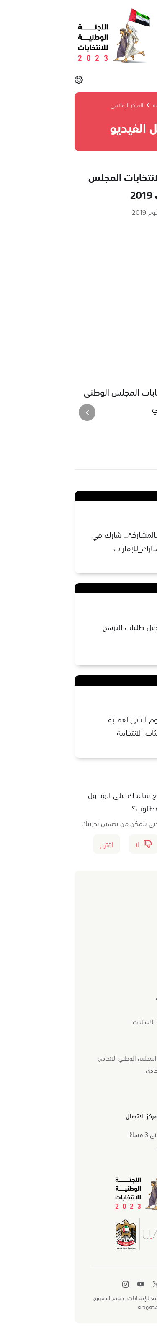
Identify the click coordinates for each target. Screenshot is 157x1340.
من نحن (125, 970)
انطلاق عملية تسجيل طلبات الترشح (86, 627)
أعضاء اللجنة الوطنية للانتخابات (99, 1021)
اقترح (37, 844)
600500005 (111, 1147)
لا (74, 844)
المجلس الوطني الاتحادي (105, 1070)
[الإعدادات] (9, 79)
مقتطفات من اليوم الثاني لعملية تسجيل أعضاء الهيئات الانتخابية (89, 725)
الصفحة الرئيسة (99, 104)
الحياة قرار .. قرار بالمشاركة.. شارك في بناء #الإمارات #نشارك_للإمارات (81, 541)
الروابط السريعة (115, 1042)
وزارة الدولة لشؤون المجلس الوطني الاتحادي (81, 1058)
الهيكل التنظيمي (116, 1009)
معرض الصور (120, 924)
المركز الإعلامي (57, 104)
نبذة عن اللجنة (119, 985)
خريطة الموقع (118, 1082)
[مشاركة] (115, 450)
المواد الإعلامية (116, 948)
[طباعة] (94, 450)
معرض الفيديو (119, 936)
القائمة (131, 79)
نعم (115, 844)
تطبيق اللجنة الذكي (112, 1094)
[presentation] (139, 412)
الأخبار (128, 912)
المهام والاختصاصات (110, 997)
